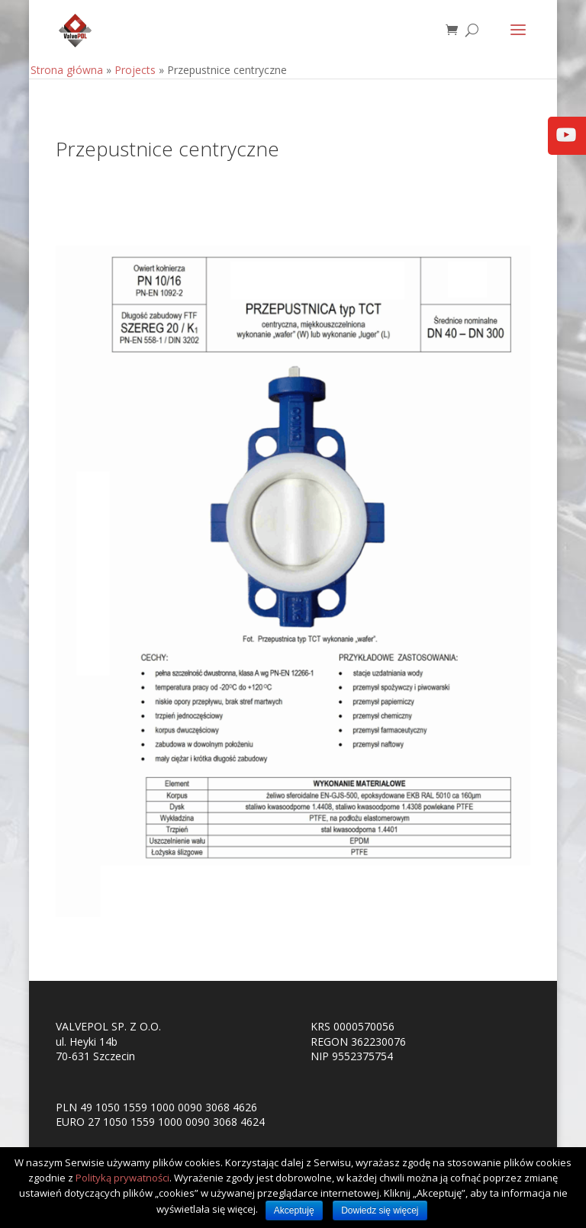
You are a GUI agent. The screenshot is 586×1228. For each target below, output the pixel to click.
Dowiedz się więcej (379, 1210)
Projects (135, 70)
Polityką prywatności (122, 1178)
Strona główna (67, 70)
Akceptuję (294, 1210)
